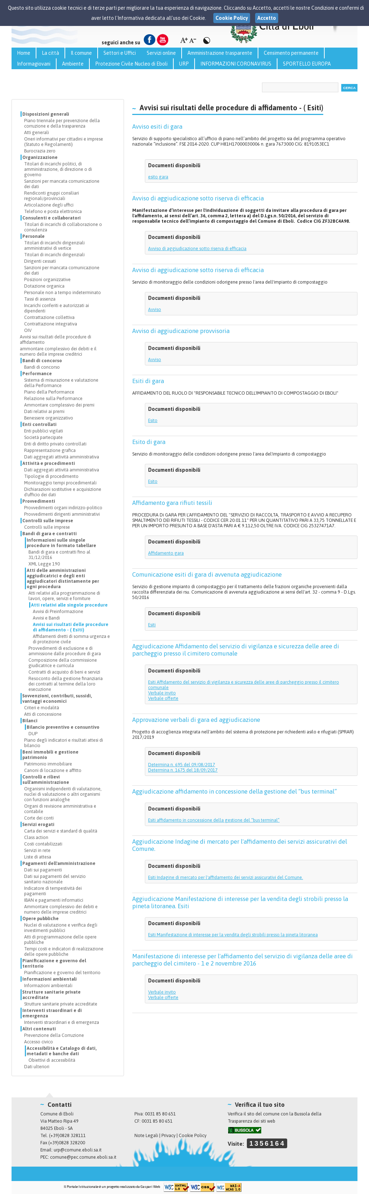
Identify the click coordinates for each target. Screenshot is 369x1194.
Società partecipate (43, 437)
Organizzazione (40, 157)
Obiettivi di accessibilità (51, 1060)
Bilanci (29, 720)
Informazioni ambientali (49, 979)
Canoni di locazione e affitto (52, 770)
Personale (33, 236)
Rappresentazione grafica (50, 450)
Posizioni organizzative (47, 279)
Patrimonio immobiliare (48, 764)
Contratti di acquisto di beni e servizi (64, 672)
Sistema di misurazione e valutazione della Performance (61, 382)
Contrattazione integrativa (50, 324)
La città (50, 53)
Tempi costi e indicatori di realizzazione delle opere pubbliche (63, 951)
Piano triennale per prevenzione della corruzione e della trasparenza (62, 123)
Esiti (152, 624)
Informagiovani (33, 64)
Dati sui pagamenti (43, 870)
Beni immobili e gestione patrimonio (50, 754)
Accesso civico (38, 1041)
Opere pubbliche (40, 918)
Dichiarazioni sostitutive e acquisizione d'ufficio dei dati (62, 492)
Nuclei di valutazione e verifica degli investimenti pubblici (60, 927)
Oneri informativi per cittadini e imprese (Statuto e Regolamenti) (63, 141)
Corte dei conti (39, 818)
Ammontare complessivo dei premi (59, 405)
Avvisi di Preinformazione (58, 611)
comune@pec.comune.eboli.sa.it (83, 1157)
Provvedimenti (38, 501)
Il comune (81, 53)
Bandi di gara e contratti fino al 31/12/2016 (59, 554)
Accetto (266, 18)
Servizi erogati (38, 824)
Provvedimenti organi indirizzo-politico (63, 507)
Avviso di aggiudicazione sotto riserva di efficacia (197, 248)
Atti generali (36, 132)
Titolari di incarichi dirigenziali (54, 254)
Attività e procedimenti (48, 463)
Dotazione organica (44, 286)
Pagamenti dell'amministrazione (58, 863)
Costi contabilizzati (43, 844)
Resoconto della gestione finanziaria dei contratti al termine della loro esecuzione (65, 684)
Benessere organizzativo (48, 418)
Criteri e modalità (41, 707)
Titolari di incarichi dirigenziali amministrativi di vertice (54, 245)
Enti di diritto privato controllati (55, 444)
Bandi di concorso (42, 360)
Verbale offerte (163, 698)
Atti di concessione (43, 714)
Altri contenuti (39, 1028)
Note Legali (146, 1135)
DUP (32, 733)
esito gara (158, 176)
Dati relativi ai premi (44, 411)
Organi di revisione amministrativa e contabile (60, 808)
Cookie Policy (192, 1135)
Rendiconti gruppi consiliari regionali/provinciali (51, 195)
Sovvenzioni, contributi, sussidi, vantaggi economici (57, 698)
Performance (37, 373)
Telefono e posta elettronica (53, 211)
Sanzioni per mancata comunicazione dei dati (61, 183)
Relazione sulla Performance (53, 398)
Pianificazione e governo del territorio (54, 963)
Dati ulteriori (36, 1066)
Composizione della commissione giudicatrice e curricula (62, 662)
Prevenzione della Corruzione (54, 1035)
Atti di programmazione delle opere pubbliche (60, 939)
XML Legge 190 (44, 564)
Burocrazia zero (39, 151)
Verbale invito (162, 693)
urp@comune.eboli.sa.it (78, 1150)
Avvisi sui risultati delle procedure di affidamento (55, 339)
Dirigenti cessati (40, 261)
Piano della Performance (49, 392)
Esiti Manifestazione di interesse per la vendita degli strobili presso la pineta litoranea (233, 934)
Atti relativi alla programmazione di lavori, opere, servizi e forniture (64, 595)
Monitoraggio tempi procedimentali (60, 482)
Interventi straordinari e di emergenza (52, 1013)
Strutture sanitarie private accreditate (51, 994)
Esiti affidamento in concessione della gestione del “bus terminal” (214, 820)
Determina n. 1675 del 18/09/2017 (183, 770)
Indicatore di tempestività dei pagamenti (53, 890)
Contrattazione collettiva (49, 317)
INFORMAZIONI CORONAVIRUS (235, 64)
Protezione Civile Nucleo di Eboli (131, 64)
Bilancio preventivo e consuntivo (63, 727)
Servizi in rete (37, 850)
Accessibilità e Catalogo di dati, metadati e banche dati (62, 1051)
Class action (36, 837)
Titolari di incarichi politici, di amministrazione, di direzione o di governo (58, 169)
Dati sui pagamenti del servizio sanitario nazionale (55, 879)
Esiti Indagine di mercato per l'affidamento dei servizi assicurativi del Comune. (225, 877)
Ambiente (73, 64)
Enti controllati (39, 424)
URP (184, 64)
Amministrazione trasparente (219, 53)
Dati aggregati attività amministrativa (61, 457)
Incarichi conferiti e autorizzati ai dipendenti (56, 308)
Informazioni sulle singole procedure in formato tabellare (61, 542)
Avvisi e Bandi (46, 618)
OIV (28, 330)
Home (23, 53)
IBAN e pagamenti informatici (53, 900)
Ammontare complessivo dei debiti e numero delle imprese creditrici (61, 909)
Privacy (168, 1135)
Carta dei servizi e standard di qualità (60, 831)
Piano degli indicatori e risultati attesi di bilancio (63, 742)
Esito (152, 420)
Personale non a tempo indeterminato (62, 292)
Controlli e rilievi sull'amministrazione (45, 779)
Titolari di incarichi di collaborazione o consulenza (63, 227)
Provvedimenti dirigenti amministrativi (62, 514)
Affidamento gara (166, 553)
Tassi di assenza (39, 299)
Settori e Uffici (119, 53)
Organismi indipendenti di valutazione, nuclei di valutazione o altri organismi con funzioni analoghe (63, 794)
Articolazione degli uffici (49, 205)
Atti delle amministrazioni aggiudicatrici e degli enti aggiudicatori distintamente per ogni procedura (63, 578)
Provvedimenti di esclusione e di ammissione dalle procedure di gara (64, 650)
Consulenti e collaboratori (51, 218)
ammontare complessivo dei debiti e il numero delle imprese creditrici (58, 351)
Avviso (154, 309)
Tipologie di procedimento (51, 476)
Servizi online (161, 53)
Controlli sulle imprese (47, 520)
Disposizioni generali (45, 114)
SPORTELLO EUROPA (307, 64)
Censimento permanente (291, 53)
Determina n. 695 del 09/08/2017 (181, 764)
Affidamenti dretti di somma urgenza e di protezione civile (71, 639)
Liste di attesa (37, 857)
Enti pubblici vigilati (43, 431)
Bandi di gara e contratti (49, 533)
